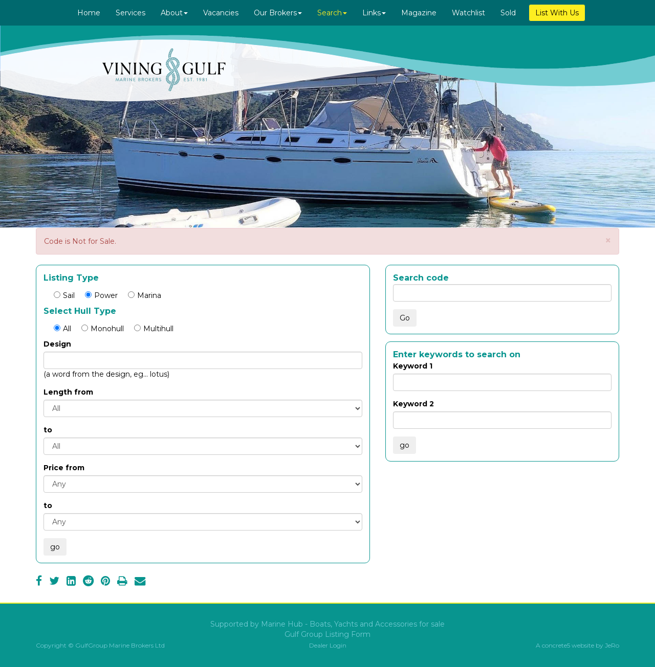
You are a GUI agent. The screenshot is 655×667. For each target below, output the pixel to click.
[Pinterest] (105, 582)
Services (130, 12)
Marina (144, 295)
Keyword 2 (413, 403)
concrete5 (556, 645)
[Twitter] (54, 582)
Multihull (153, 328)
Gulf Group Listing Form (327, 634)
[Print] (122, 582)
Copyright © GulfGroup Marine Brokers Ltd (100, 645)
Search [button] (332, 12)
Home (88, 12)
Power (101, 295)
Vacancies (220, 12)
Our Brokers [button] (278, 12)
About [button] (174, 12)
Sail (64, 295)
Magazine (418, 12)
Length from (68, 392)
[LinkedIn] (71, 582)
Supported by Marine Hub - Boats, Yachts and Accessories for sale (327, 624)
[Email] (140, 582)
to (47, 429)
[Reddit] (88, 582)
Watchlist (468, 12)
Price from (63, 467)
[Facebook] (39, 582)
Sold (508, 12)
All (62, 328)
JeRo (612, 645)
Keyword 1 (412, 366)
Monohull (102, 328)
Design (57, 344)
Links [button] (374, 12)
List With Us (557, 12)
